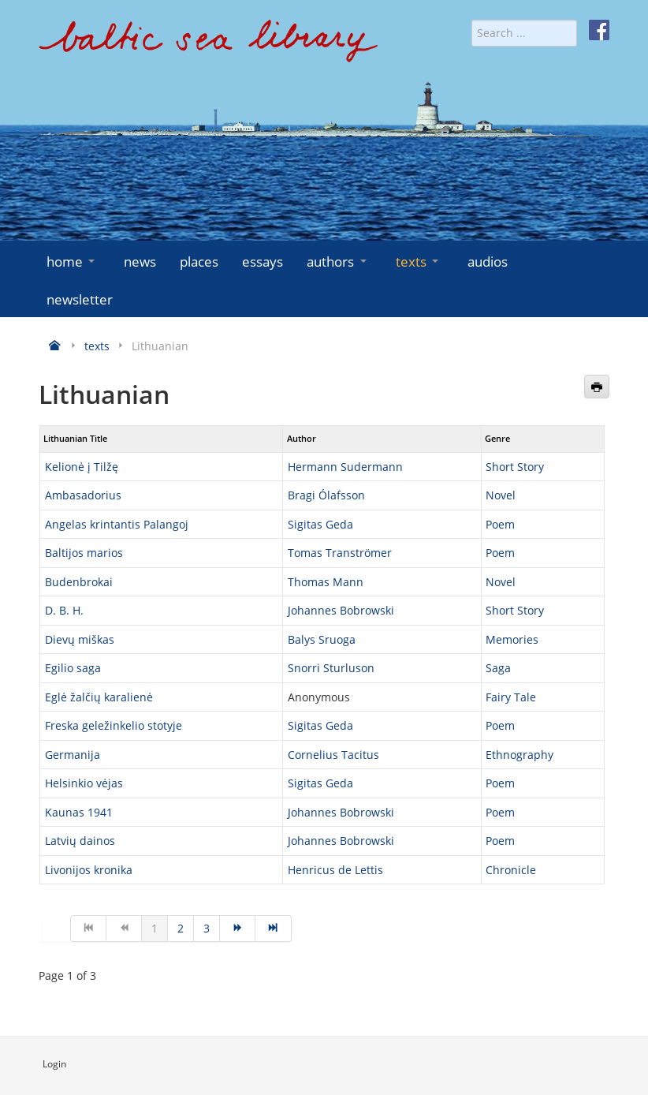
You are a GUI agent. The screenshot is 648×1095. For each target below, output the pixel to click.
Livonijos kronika (88, 869)
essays (262, 261)
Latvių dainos (80, 840)
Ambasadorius (83, 495)
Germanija (72, 754)
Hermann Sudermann (345, 466)
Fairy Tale (511, 697)
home (72, 262)
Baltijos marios (84, 552)
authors (338, 262)
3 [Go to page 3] (206, 928)
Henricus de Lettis (335, 869)
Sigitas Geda (320, 524)
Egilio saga (73, 667)
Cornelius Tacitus (333, 754)
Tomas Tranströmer (340, 552)
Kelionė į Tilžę (81, 466)
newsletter (80, 299)
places (199, 261)
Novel (501, 495)
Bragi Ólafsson (326, 495)
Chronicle (511, 869)
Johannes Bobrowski (341, 610)
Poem (500, 524)
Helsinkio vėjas (84, 782)
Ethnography (519, 754)
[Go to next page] (237, 928)
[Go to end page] (273, 928)
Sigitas (307, 725)
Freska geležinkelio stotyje (113, 725)
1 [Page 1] (154, 928)
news (140, 261)
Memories (512, 639)
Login (54, 1064)
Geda (339, 725)
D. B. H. (64, 610)
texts (418, 262)
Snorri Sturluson (331, 667)
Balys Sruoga (322, 639)
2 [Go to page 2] (180, 928)
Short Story (515, 466)
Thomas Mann (325, 581)
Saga (498, 667)
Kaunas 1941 (79, 812)
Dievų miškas (79, 639)
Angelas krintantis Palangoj (116, 524)
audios (487, 261)
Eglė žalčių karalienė (99, 697)
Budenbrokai (79, 581)
